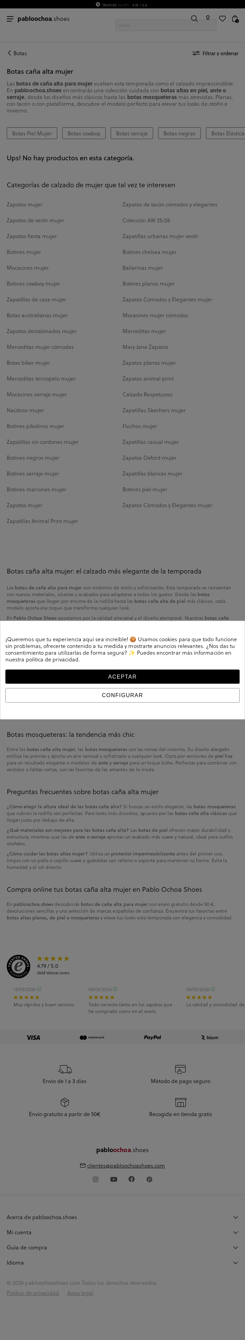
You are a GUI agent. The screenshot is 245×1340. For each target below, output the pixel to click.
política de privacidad (52, 659)
